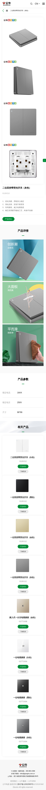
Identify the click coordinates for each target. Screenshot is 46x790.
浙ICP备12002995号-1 (25, 784)
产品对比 (8, 219)
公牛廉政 (22, 781)
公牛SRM (32, 781)
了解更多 (23, 471)
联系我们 (13, 781)
